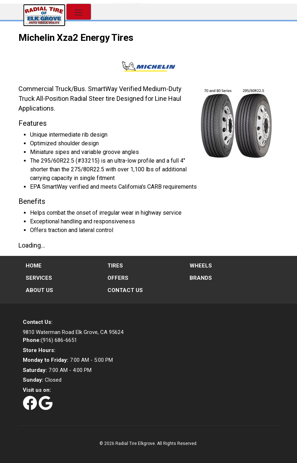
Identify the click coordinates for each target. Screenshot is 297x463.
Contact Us (125, 290)
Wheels (201, 265)
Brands (201, 278)
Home (34, 265)
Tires (115, 265)
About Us (39, 290)
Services (39, 278)
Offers (117, 278)
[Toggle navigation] (78, 12)
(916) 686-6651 (50, 340)
